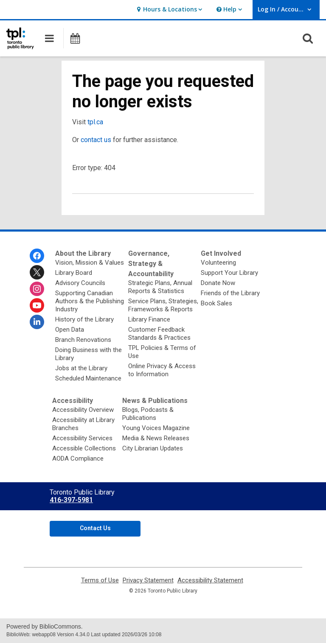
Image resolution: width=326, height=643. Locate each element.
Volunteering (218, 262)
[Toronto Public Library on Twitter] (37, 272)
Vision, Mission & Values (89, 262)
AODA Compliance (78, 458)
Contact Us (95, 528)
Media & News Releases (155, 438)
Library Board (73, 273)
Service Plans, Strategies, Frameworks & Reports (163, 305)
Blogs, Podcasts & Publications (148, 414)
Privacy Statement (148, 580)
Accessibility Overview (83, 410)
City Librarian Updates (152, 448)
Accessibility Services (82, 438)
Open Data (69, 329)
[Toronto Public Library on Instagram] (37, 289)
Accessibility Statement (210, 580)
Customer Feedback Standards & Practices (159, 333)
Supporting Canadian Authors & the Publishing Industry (89, 301)
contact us (96, 140)
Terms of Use (100, 580)
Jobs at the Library (81, 368)
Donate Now (218, 283)
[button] (168, 9)
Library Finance (149, 319)
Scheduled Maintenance (88, 378)
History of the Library (84, 319)
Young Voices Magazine (156, 428)
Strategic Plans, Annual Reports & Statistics (160, 287)
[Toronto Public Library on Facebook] (37, 256)
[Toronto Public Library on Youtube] (37, 305)
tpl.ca (95, 122)
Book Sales (216, 303)
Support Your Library (229, 273)
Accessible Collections (84, 448)
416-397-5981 (71, 500)
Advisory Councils (80, 283)
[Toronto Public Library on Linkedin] (37, 322)
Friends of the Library (230, 293)
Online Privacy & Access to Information (162, 370)
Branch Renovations (83, 340)
